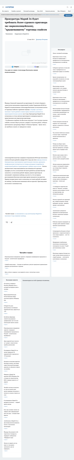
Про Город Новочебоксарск (20, 393)
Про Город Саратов (6, 398)
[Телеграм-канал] (15, 67)
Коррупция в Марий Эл (22, 34)
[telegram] (11, 222)
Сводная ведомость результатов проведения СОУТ (33, 411)
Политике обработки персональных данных (50, 14)
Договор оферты (5, 406)
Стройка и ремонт (16, 11)
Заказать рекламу (50, 11)
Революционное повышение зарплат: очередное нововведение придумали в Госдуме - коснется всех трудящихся (26, 258)
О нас (3, 409)
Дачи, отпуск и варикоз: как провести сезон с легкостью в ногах (26, 273)
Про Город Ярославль (31, 393)
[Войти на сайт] (71, 7)
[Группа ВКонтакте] (41, 395)
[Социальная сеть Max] (37, 67)
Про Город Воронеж (6, 395)
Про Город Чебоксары (6, 393)
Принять (68, 15)
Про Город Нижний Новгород (21, 398)
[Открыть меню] (3, 7)
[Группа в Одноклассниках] (45, 395)
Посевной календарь (29, 11)
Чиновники (9, 34)
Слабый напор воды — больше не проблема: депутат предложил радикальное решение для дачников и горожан (26, 266)
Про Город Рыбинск (19, 397)
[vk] (7, 222)
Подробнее (68, 435)
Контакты (17, 409)
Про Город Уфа (30, 397)
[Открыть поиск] (67, 7)
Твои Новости (30, 395)
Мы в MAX (40, 11)
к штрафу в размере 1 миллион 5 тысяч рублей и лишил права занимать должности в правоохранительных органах (24, 112)
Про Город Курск (5, 397)
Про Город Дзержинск (31, 398)
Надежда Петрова (42, 39)
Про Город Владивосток (7, 400)
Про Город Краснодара (19, 400)
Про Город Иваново (19, 395)
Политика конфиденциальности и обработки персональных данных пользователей (19, 437)
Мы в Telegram (61, 11)
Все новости (5, 11)
